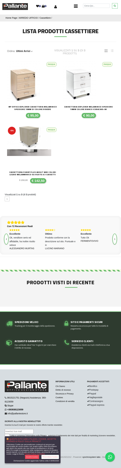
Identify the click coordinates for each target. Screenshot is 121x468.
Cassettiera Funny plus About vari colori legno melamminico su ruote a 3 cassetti (32, 173)
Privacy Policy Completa (34, 454)
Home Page (11, 18)
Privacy (43, 436)
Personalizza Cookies (50, 457)
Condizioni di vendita (65, 401)
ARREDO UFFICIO (28, 18)
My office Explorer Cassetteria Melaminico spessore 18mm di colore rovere (33, 108)
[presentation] (114, 239)
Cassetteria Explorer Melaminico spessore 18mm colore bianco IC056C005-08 (88, 108)
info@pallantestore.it (18, 413)
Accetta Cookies (32, 457)
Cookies (59, 397)
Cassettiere (45, 18)
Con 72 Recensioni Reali (20, 226)
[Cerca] (96, 6)
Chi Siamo (60, 386)
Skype (10, 405)
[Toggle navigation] (76, 6)
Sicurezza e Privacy (65, 393)
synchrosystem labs (91, 457)
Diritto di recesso (63, 390)
